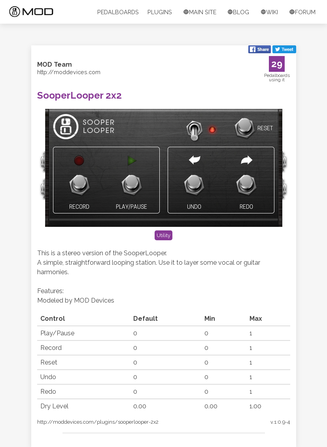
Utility (163, 235)
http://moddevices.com (68, 72)
